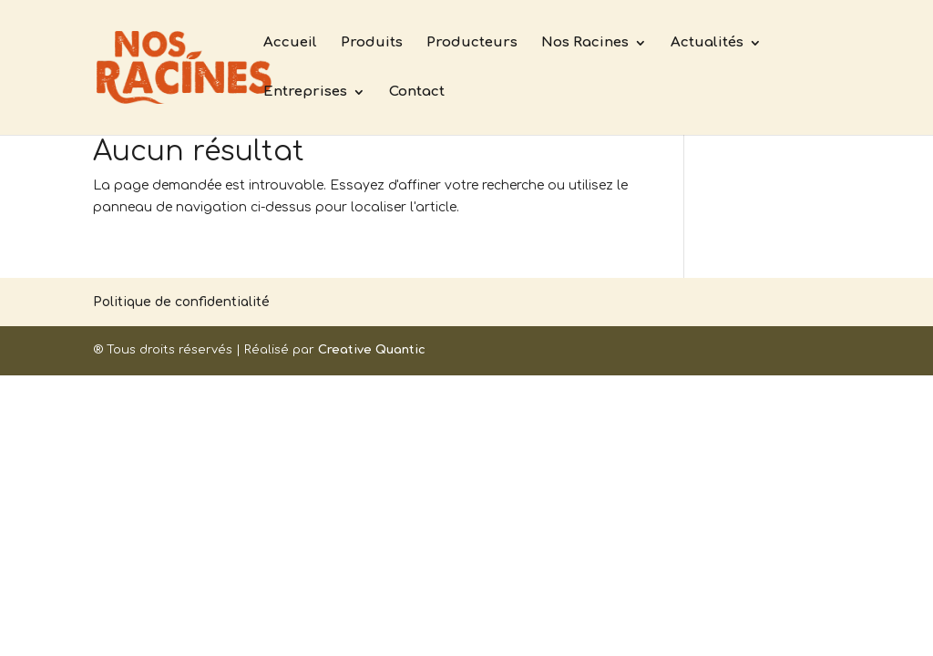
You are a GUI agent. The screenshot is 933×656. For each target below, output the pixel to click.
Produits (372, 43)
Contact (417, 92)
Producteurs (472, 43)
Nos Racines (585, 43)
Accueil (290, 43)
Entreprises (305, 92)
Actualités (707, 43)
